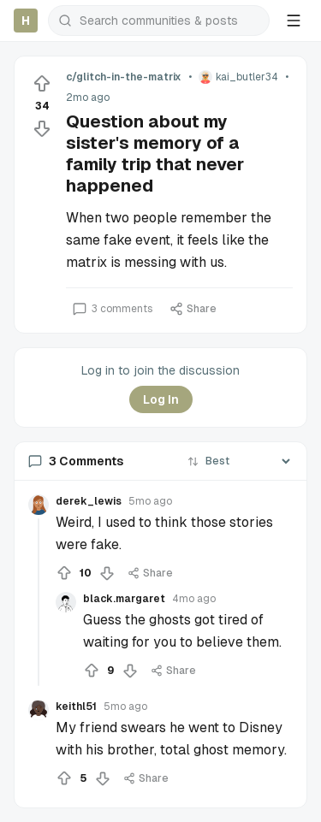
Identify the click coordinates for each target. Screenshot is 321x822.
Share (193, 309)
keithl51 (76, 706)
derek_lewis (89, 501)
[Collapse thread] (38, 602)
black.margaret (124, 599)
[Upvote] (42, 84)
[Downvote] (42, 128)
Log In (161, 399)
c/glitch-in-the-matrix (123, 77)
